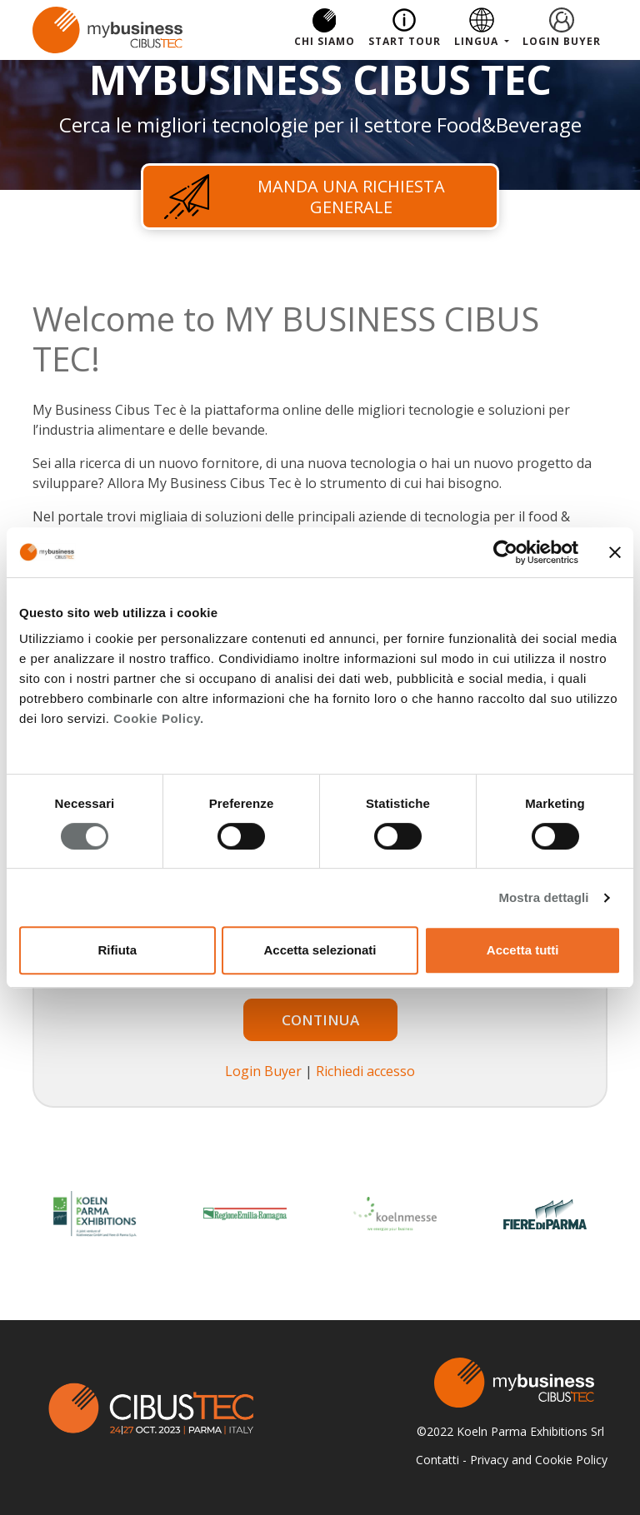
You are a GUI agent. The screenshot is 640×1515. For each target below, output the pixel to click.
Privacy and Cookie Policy (539, 1460)
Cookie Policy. (158, 718)
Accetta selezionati (319, 950)
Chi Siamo (324, 41)
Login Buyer (561, 41)
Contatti (437, 1460)
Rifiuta (117, 950)
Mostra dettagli (543, 897)
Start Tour (404, 41)
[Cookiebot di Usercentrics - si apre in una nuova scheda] (505, 552)
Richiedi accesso (365, 1071)
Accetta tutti (523, 950)
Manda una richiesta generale (304, 196)
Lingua (478, 41)
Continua (320, 1019)
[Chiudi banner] (615, 552)
